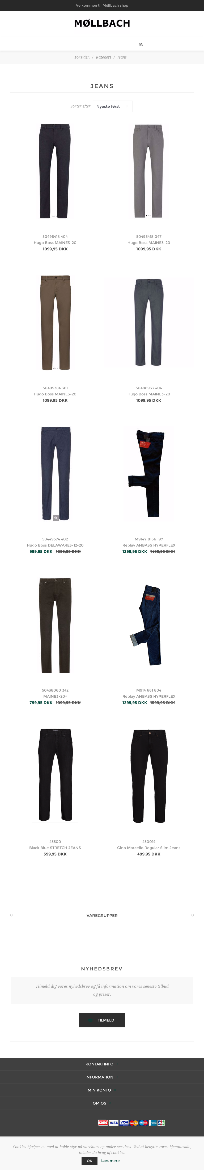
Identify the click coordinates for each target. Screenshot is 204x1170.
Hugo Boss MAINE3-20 (55, 242)
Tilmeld (106, 1020)
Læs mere (110, 1160)
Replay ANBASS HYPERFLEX (148, 545)
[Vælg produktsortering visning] (113, 106)
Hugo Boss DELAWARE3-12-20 (55, 545)
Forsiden (82, 57)
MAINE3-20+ (55, 696)
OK (89, 1161)
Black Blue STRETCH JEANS (55, 847)
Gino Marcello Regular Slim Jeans (148, 847)
